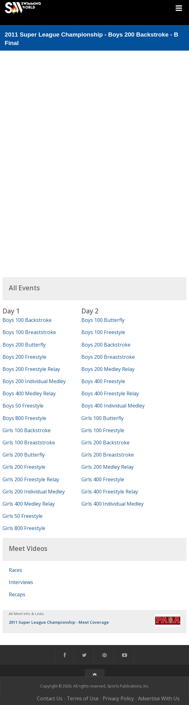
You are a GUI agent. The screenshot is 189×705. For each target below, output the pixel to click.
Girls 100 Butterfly (102, 418)
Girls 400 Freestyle (102, 479)
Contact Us (50, 698)
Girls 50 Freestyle (23, 515)
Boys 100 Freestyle (103, 332)
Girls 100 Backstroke (27, 430)
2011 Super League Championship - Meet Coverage (59, 622)
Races (15, 570)
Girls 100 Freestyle (102, 430)
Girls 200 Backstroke (105, 442)
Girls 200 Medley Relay (107, 466)
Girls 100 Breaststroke (29, 442)
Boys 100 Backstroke (27, 320)
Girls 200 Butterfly (24, 454)
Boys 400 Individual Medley (113, 405)
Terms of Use (83, 698)
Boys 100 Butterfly (103, 320)
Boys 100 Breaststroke (29, 332)
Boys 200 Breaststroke (108, 356)
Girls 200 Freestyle (24, 466)
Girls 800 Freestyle (24, 528)
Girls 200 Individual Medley (34, 491)
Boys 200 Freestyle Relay (31, 369)
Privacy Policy (118, 698)
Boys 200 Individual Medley (34, 381)
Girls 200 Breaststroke (107, 454)
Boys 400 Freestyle (103, 381)
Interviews (21, 582)
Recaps (17, 594)
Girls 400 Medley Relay (29, 503)
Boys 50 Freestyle (23, 405)
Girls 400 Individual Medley (112, 503)
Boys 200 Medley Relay (108, 369)
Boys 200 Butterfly (24, 344)
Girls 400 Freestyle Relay (109, 491)
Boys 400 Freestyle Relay (110, 393)
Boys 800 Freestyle (24, 418)
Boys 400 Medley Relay (29, 393)
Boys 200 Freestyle (24, 356)
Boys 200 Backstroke (105, 344)
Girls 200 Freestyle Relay (31, 479)
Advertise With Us (159, 698)
